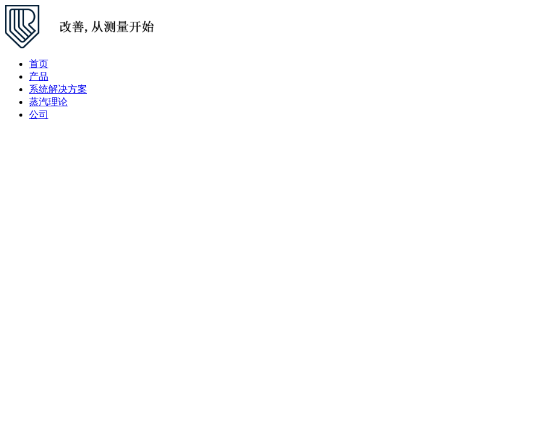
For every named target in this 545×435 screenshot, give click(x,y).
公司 (38, 114)
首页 (38, 64)
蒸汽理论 (48, 102)
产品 (38, 76)
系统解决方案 (58, 89)
